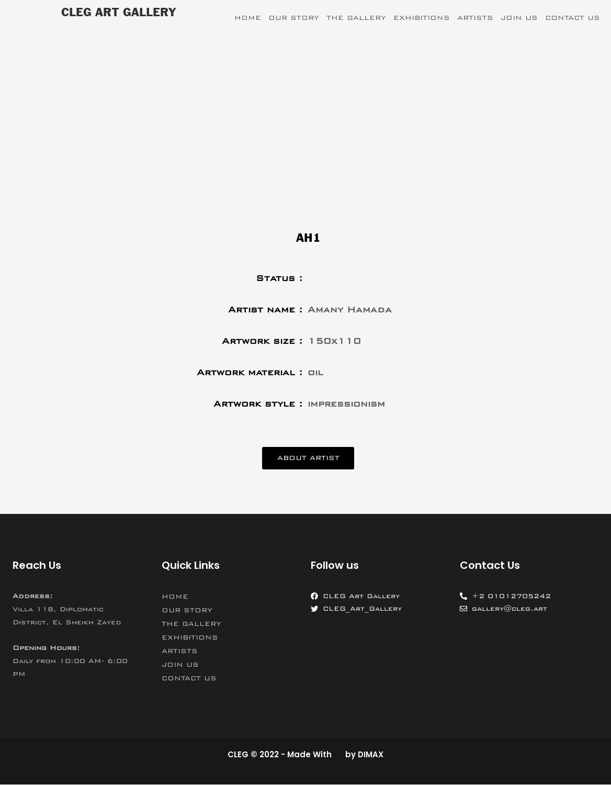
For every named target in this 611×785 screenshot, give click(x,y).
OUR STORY (293, 18)
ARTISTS (475, 18)
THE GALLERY (356, 18)
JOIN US (519, 18)
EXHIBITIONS (421, 18)
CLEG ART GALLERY (118, 13)
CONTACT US (572, 18)
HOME (247, 18)
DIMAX (370, 755)
